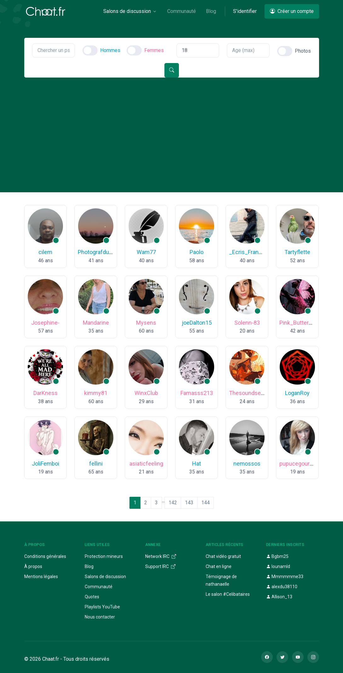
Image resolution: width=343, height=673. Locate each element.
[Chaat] (45, 11)
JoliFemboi (45, 463)
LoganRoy (297, 393)
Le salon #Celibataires (228, 594)
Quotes (92, 596)
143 (189, 503)
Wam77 (146, 252)
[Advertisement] (171, 125)
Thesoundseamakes (255, 393)
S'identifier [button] (245, 11)
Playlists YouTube (102, 606)
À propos (33, 566)
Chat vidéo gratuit (223, 556)
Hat (196, 463)
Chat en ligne (219, 566)
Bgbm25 (277, 556)
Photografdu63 (96, 252)
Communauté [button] (181, 11)
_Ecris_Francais (249, 252)
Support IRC (160, 566)
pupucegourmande (303, 463)
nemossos (246, 463)
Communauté (98, 586)
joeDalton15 (197, 322)
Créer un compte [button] (292, 11)
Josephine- (45, 322)
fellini (96, 463)
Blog (89, 566)
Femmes (154, 50)
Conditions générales (45, 556)
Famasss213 (196, 393)
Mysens (146, 322)
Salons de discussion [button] (127, 11)
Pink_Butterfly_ (298, 322)
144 (205, 503)
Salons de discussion (105, 576)
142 (173, 503)
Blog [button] (211, 11)
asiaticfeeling (146, 463)
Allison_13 (279, 596)
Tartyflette (297, 252)
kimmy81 (95, 393)
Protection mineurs (104, 556)
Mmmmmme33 (284, 576)
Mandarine (96, 322)
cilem (45, 252)
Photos (303, 51)
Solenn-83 (247, 322)
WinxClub (146, 393)
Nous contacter (100, 616)
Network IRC (160, 556)
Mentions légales (41, 576)
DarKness (45, 393)
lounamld (278, 566)
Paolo (196, 252)
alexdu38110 (281, 586)
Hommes (110, 50)
